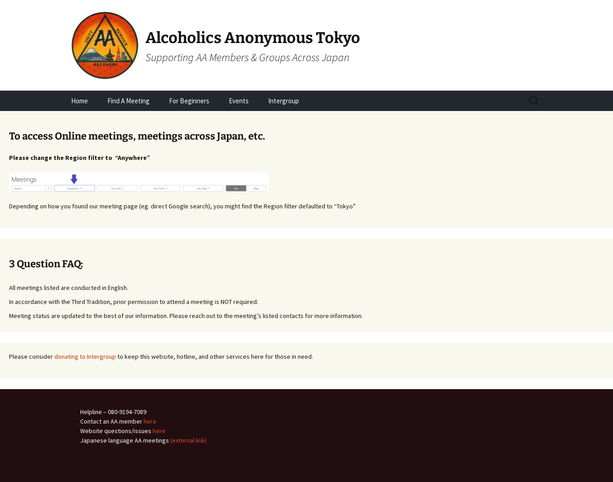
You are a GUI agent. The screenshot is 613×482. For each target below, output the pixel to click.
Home (79, 100)
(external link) (188, 440)
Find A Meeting (128, 100)
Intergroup (283, 100)
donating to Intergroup (85, 356)
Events (239, 100)
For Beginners (189, 100)
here (150, 421)
